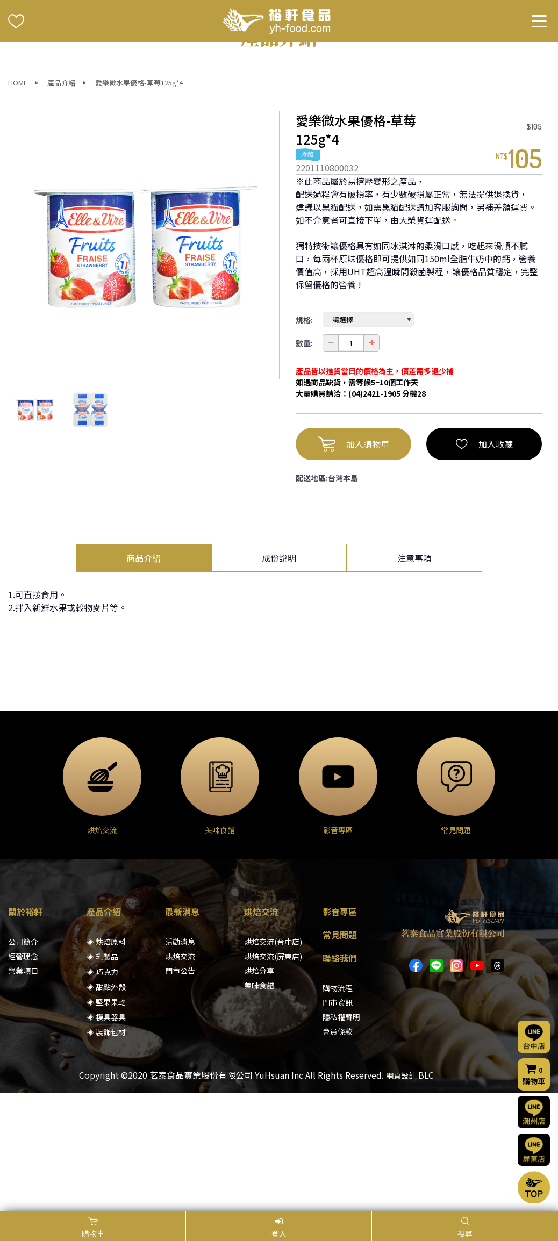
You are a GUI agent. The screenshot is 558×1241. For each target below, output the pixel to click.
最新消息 (182, 1029)
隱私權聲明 (341, 1134)
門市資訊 (338, 1120)
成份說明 (279, 675)
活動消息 (180, 1059)
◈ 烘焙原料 (106, 1059)
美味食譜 (259, 1102)
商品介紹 (143, 675)
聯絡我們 (340, 1075)
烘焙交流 (180, 1073)
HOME (17, 200)
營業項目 (23, 1088)
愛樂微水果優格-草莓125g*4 (139, 200)
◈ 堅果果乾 (106, 1119)
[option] (145, 363)
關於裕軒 (25, 1029)
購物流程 (338, 1105)
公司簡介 (23, 1059)
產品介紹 (61, 200)
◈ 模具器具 (106, 1134)
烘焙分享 (259, 1088)
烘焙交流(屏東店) (273, 1073)
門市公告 (180, 1088)
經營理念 (23, 1073)
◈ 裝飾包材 (106, 1149)
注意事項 (414, 675)
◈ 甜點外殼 (106, 1104)
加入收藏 (484, 561)
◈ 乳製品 (102, 1074)
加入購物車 (353, 562)
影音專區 (340, 1029)
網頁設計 (401, 1193)
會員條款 (338, 1149)
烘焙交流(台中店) (273, 1059)
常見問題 (340, 1052)
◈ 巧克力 (102, 1089)
